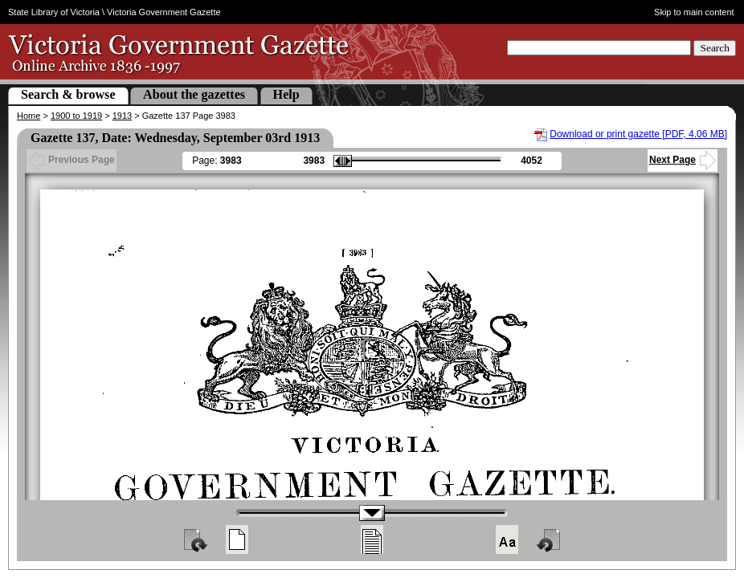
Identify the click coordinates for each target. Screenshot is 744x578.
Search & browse (68, 94)
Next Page (682, 159)
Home (28, 115)
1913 (122, 115)
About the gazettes (194, 94)
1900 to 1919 (76, 115)
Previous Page (71, 159)
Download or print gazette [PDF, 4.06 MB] (638, 134)
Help (286, 94)
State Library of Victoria (54, 12)
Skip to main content (694, 12)
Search (715, 48)
